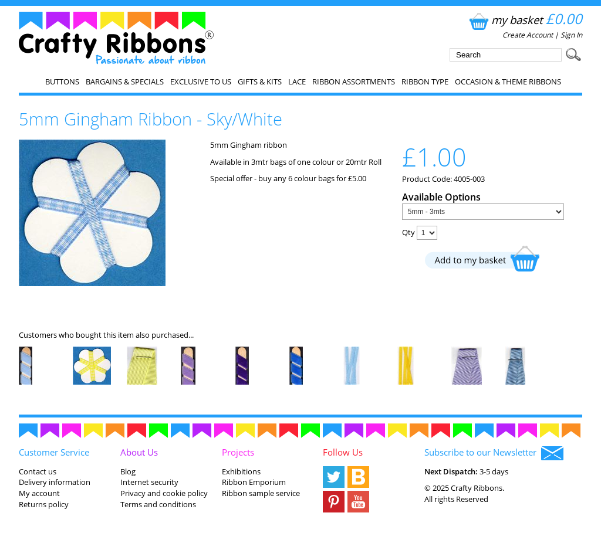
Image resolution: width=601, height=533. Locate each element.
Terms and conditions (158, 504)
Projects (238, 452)
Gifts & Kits (260, 81)
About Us (139, 452)
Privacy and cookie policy (164, 493)
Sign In (571, 35)
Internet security (149, 482)
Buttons (62, 81)
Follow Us (343, 452)
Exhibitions (241, 471)
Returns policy (44, 504)
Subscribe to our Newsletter (493, 453)
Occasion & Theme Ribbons (508, 81)
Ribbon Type (424, 81)
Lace (297, 81)
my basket (524, 19)
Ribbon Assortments (353, 81)
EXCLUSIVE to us (200, 81)
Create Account (527, 35)
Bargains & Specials (125, 81)
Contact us (37, 471)
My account (39, 493)
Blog (128, 471)
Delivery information (54, 482)
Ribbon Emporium (254, 482)
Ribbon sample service (261, 493)
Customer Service (54, 452)
